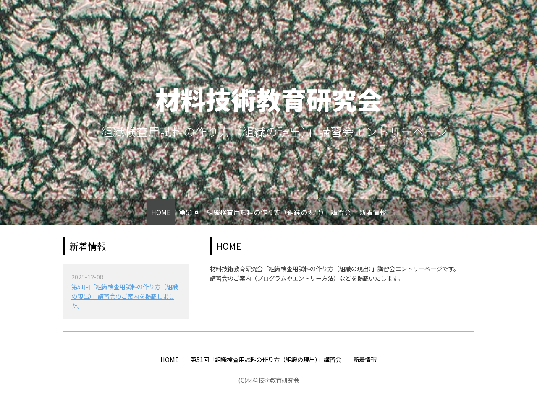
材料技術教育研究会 (268, 98)
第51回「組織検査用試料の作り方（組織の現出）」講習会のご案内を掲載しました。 (124, 296)
